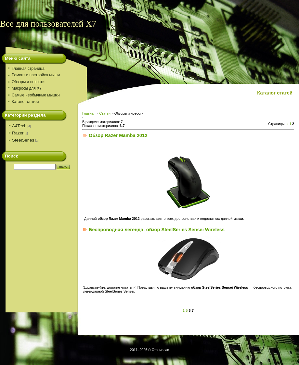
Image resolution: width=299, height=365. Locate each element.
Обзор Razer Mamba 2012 (118, 135)
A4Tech (19, 125)
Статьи (104, 113)
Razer (18, 133)
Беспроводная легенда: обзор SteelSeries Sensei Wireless (157, 229)
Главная (89, 113)
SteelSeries (23, 140)
